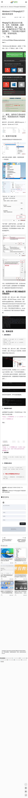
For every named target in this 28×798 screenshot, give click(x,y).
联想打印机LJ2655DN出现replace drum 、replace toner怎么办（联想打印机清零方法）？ (21, 592)
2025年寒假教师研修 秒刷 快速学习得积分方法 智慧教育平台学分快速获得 (21, 576)
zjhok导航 (13, 650)
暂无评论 (6, 497)
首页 (3, 6)
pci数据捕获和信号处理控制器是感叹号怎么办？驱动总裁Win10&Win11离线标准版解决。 (21, 559)
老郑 (4, 17)
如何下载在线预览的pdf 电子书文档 (6, 576)
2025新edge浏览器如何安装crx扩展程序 (6, 559)
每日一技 (6, 6)
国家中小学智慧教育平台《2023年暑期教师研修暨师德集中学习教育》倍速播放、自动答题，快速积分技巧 (7, 592)
